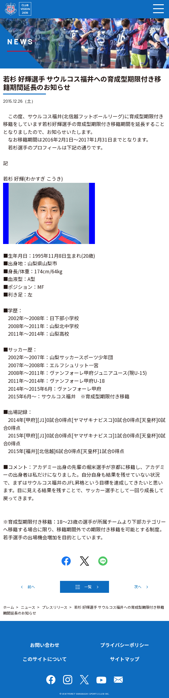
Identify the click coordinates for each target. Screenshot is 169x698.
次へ (137, 586)
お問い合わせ (44, 644)
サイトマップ (124, 659)
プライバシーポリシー (124, 644)
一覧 (88, 586)
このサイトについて (45, 659)
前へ (31, 586)
